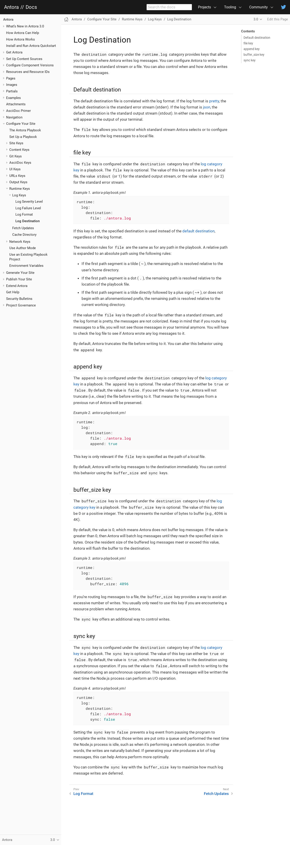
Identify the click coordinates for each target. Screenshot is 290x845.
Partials (12, 91)
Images (11, 85)
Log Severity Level (29, 202)
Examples (13, 98)
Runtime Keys (19, 189)
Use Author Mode (22, 248)
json (206, 107)
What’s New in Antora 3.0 (25, 26)
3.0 (256, 19)
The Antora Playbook (25, 130)
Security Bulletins (19, 299)
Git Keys (15, 156)
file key (248, 43)
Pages (10, 78)
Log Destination (27, 221)
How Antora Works (20, 39)
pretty (214, 101)
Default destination (257, 37)
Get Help (12, 292)
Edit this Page (277, 19)
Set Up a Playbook (23, 137)
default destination (198, 231)
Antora (11, 7)
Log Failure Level (28, 208)
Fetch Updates (23, 228)
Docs (31, 7)
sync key (250, 60)
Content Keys (19, 150)
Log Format (24, 214)
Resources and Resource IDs (28, 72)
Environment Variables (26, 266)
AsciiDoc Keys (20, 163)
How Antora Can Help (22, 33)
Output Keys (18, 182)
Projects (204, 7)
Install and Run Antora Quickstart (31, 46)
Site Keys (16, 143)
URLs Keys (17, 176)
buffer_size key (254, 54)
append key (252, 49)
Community (258, 7)
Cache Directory (24, 235)
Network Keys (19, 242)
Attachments (16, 104)
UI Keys (15, 169)
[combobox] (169, 7)
